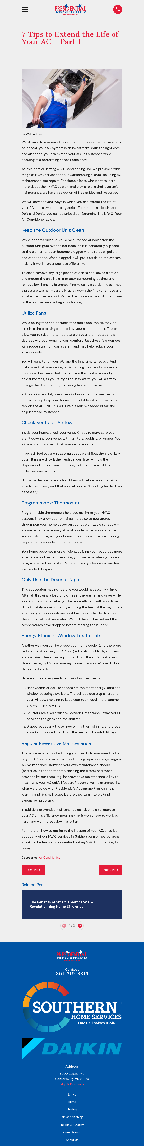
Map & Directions (72, 1084)
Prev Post (33, 870)
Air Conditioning (49, 857)
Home (72, 1102)
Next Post (111, 870)
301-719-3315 (72, 974)
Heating (72, 1109)
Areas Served (72, 1132)
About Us (72, 1140)
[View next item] (80, 926)
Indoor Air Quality (72, 1125)
